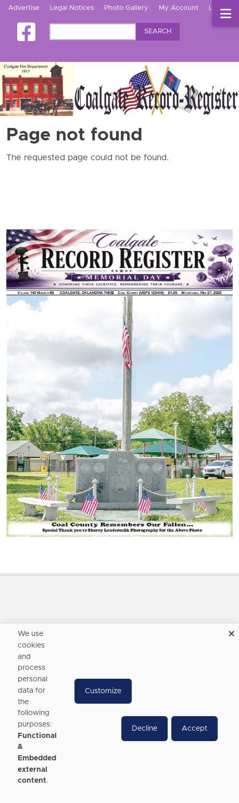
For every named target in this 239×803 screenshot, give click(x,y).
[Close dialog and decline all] (231, 630)
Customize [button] (103, 691)
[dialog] (119, 713)
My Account (178, 8)
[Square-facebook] (26, 32)
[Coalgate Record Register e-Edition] (119, 383)
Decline (144, 728)
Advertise (24, 8)
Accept (194, 728)
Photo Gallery (126, 8)
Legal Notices (72, 8)
